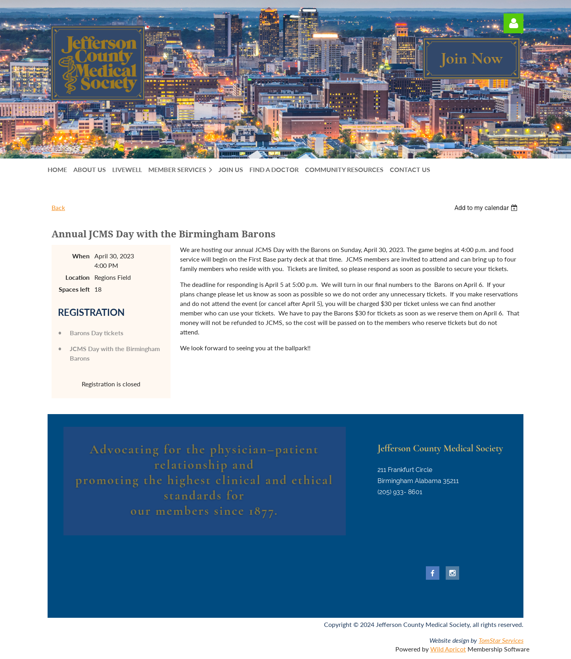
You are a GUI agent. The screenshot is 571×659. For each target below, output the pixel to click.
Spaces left (74, 289)
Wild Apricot (448, 649)
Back (58, 207)
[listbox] (486, 208)
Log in (513, 23)
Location (77, 277)
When (81, 256)
